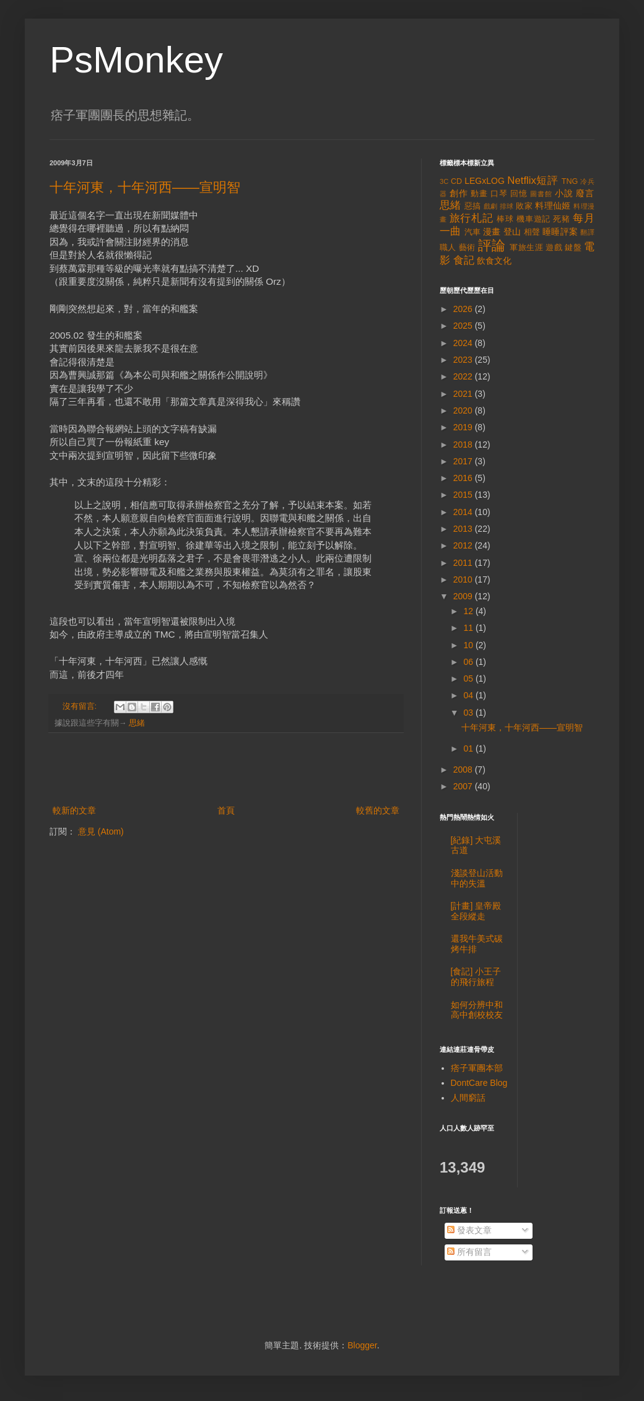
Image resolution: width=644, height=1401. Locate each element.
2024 (464, 343)
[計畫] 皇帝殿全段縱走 (476, 911)
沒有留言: (81, 706)
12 (469, 611)
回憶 (519, 193)
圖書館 (541, 193)
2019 (464, 427)
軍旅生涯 (526, 247)
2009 (464, 596)
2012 (464, 545)
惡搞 (472, 206)
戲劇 (491, 206)
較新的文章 (74, 810)
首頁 (226, 810)
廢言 (585, 193)
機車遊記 (533, 219)
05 (469, 678)
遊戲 (554, 247)
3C (444, 181)
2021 (464, 394)
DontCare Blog (479, 1083)
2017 (464, 461)
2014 (464, 512)
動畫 (479, 193)
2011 (464, 563)
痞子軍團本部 (477, 1068)
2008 (464, 769)
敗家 (524, 206)
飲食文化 (494, 261)
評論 (492, 245)
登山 (512, 231)
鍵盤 (573, 247)
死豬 (561, 219)
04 (469, 695)
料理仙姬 (553, 205)
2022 (464, 376)
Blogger (361, 1345)
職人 (448, 247)
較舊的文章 (377, 810)
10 (469, 645)
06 (469, 662)
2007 (464, 786)
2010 (464, 579)
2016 (464, 478)
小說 (564, 193)
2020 (464, 410)
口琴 (499, 193)
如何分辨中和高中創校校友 (477, 1010)
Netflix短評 (532, 180)
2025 (464, 326)
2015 (464, 495)
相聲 (532, 232)
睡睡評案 (560, 231)
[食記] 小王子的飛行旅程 (476, 976)
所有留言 (469, 1252)
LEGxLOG (484, 181)
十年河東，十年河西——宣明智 (145, 187)
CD (456, 181)
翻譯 (587, 232)
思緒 (137, 723)
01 (469, 748)
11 (469, 628)
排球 (507, 206)
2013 (464, 529)
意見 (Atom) (101, 831)
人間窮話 (468, 1098)
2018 (464, 444)
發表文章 (469, 1230)
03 (469, 713)
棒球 (505, 219)
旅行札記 (472, 218)
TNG (570, 181)
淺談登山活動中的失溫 (477, 878)
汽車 (472, 232)
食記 (463, 260)
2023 (464, 360)
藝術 (467, 247)
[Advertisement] (226, 768)
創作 (459, 193)
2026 (464, 309)
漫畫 (492, 231)
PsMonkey (136, 59)
